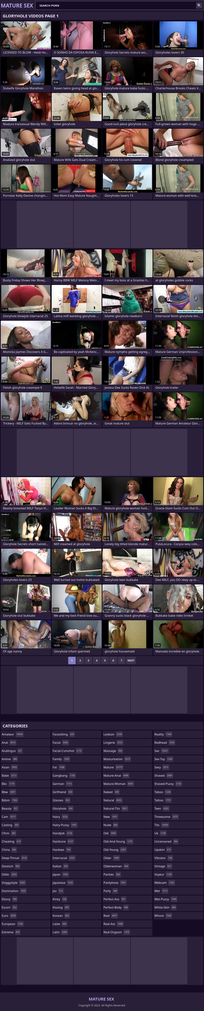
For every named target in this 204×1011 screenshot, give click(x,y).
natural (113, 800)
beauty (10, 808)
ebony (9, 899)
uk (160, 833)
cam (9, 817)
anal (9, 742)
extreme (11, 932)
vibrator (163, 858)
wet (161, 891)
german (63, 784)
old (110, 833)
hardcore (63, 841)
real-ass (114, 924)
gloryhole (63, 808)
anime (10, 759)
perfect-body (116, 907)
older (112, 858)
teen (161, 808)
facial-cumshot (68, 751)
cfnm (9, 833)
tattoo (163, 800)
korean (61, 915)
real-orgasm (117, 932)
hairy (60, 817)
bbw (9, 792)
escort (9, 907)
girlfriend (63, 792)
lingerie (113, 742)
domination (14, 891)
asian (10, 767)
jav (58, 891)
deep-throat (15, 858)
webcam (164, 882)
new (111, 817)
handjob (63, 833)
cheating (11, 841)
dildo (9, 874)
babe (9, 775)
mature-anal (116, 775)
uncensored (166, 841)
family (61, 759)
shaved (163, 775)
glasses (61, 800)
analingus (12, 751)
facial (61, 742)
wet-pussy (165, 899)
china (9, 850)
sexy (161, 767)
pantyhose (115, 882)
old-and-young (118, 841)
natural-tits (116, 808)
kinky (60, 899)
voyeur (163, 874)
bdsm (10, 800)
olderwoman (116, 866)
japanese (63, 882)
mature (113, 767)
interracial (64, 858)
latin (60, 932)
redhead (164, 742)
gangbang (64, 775)
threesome (166, 817)
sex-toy (163, 759)
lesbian (113, 734)
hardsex (62, 850)
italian (61, 866)
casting (10, 825)
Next (131, 660)
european (13, 924)
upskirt (163, 850)
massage (113, 751)
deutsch (11, 866)
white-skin (165, 907)
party (111, 891)
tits (161, 825)
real (111, 915)
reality (163, 734)
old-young (115, 850)
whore (163, 915)
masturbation (117, 759)
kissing (61, 907)
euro (9, 915)
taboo (162, 792)
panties (112, 874)
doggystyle (14, 882)
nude (111, 825)
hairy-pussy (65, 825)
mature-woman (119, 784)
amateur (13, 734)
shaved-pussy (168, 784)
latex (60, 924)
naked (112, 792)
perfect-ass (115, 899)
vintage (163, 866)
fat (59, 767)
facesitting (64, 734)
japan (61, 874)
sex (161, 751)
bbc (8, 784)
